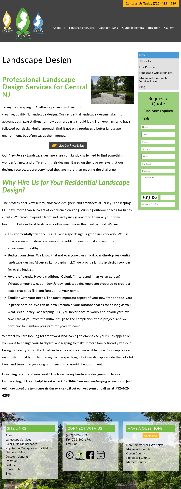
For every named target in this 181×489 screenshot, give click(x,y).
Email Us (71, 444)
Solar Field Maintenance (21, 444)
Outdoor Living (108, 28)
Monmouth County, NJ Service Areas (154, 79)
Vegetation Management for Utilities (29, 448)
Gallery (169, 28)
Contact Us (13, 469)
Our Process (147, 67)
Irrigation (154, 28)
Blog (142, 87)
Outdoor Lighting (133, 28)
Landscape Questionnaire (156, 73)
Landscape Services (82, 28)
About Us (59, 28)
